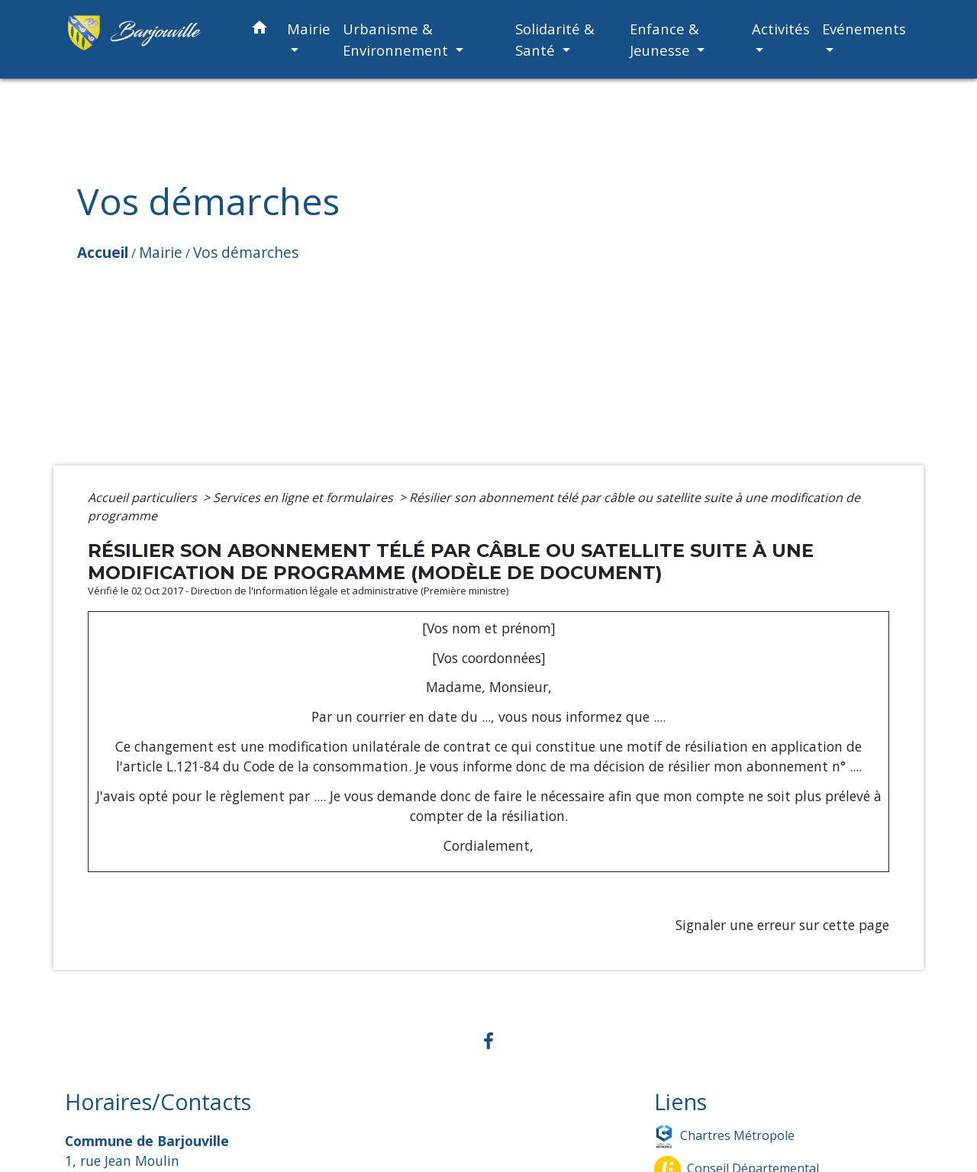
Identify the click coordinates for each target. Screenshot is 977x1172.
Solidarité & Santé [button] (555, 39)
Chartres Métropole (724, 1136)
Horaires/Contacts (158, 1102)
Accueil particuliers (144, 497)
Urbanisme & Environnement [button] (397, 39)
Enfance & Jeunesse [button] (664, 39)
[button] (259, 30)
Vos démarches (245, 252)
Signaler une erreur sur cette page (782, 925)
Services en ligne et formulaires (304, 497)
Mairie (160, 252)
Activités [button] (781, 28)
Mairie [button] (309, 28)
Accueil (102, 252)
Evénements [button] (864, 28)
